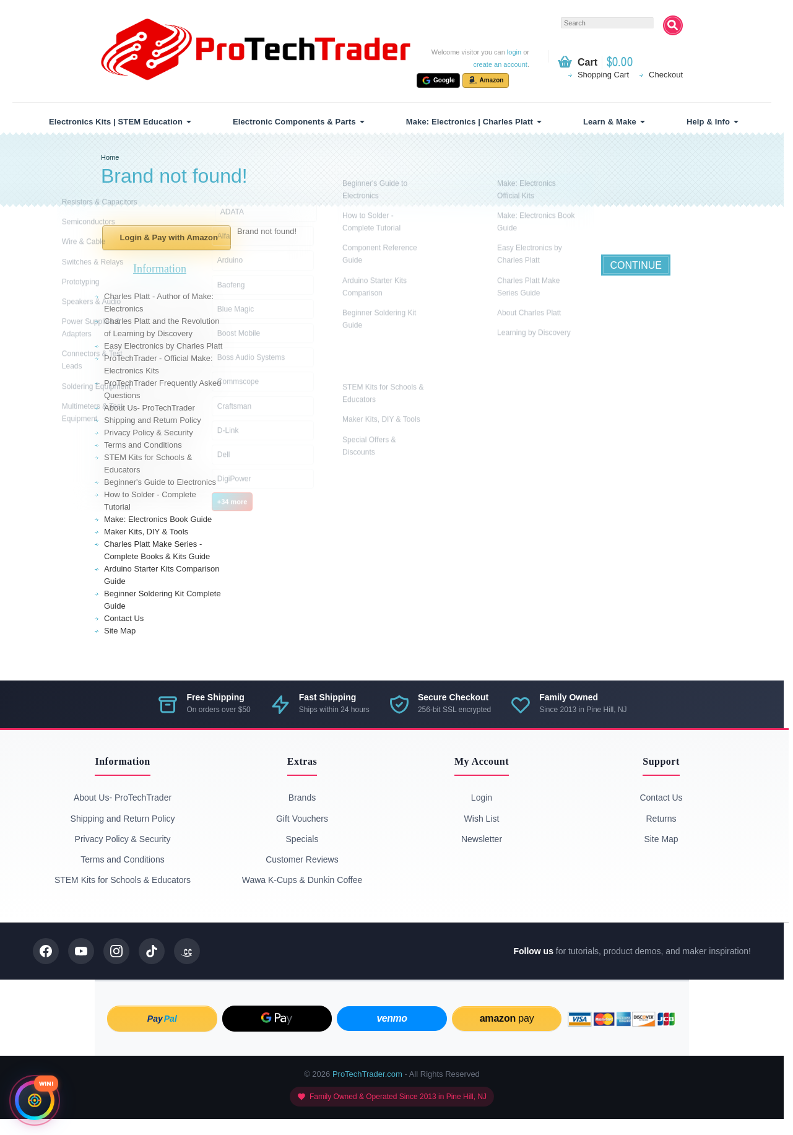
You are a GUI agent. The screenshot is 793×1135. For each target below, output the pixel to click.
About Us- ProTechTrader (149, 407)
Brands (302, 797)
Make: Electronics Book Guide (158, 519)
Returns (661, 819)
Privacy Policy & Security (148, 432)
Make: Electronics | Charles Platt (469, 121)
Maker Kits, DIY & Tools (146, 531)
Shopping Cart (603, 74)
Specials (302, 839)
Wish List (482, 819)
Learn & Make (609, 121)
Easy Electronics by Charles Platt (163, 345)
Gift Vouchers (302, 819)
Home (110, 157)
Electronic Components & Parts (294, 121)
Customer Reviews (302, 859)
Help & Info (708, 121)
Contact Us (124, 618)
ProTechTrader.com (367, 1074)
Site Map (120, 630)
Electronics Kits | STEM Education (116, 121)
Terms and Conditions (143, 445)
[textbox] (607, 22)
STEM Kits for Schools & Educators (122, 880)
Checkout (666, 74)
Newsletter (481, 839)
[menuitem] (118, 122)
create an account (500, 64)
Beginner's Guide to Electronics (160, 482)
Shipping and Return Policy (152, 420)
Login (481, 797)
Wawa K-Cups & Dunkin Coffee (302, 880)
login (514, 52)
